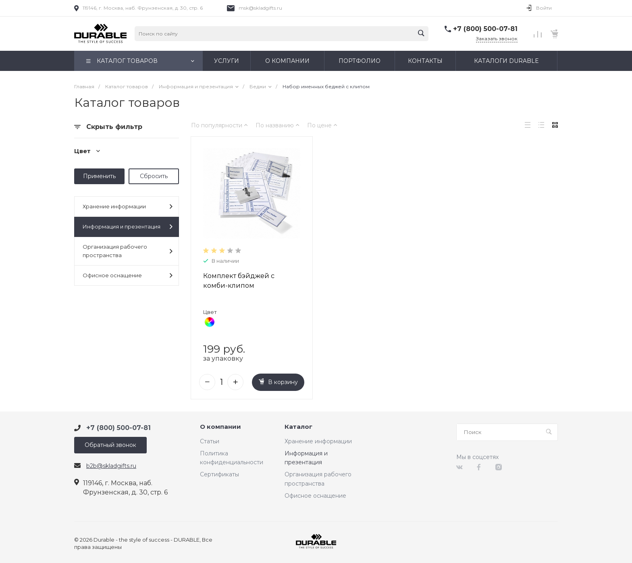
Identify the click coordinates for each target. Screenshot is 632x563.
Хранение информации (128, 206)
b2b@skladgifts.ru (111, 466)
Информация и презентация (128, 227)
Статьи (209, 441)
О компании (220, 427)
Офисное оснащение (128, 275)
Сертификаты (219, 474)
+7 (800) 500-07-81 (485, 29)
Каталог (298, 427)
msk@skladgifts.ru (260, 8)
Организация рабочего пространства (128, 250)
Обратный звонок (110, 445)
